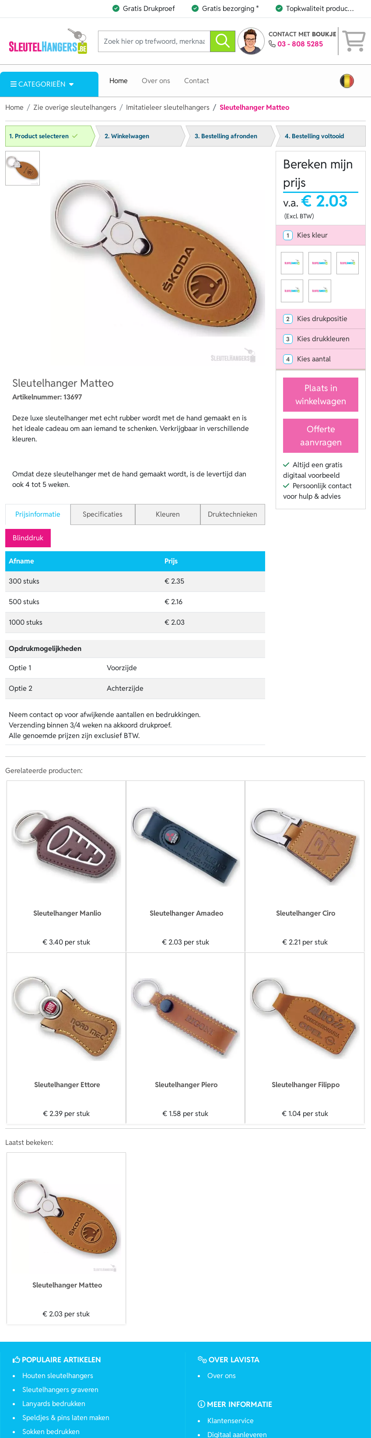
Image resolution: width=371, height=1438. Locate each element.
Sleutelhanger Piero (186, 1084)
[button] (347, 81)
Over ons (156, 80)
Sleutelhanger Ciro (305, 913)
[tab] (320, 235)
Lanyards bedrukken (53, 1403)
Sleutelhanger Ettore (67, 1084)
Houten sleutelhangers (57, 1375)
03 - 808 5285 (300, 44)
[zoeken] (222, 41)
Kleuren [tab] (168, 514)
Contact (196, 80)
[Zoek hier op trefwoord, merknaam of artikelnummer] (154, 41)
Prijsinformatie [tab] (37, 514)
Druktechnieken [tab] (232, 514)
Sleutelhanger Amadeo (186, 913)
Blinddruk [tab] (28, 537)
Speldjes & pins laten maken (65, 1417)
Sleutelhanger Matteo (67, 1285)
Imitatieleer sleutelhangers (168, 107)
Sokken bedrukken (51, 1431)
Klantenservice (230, 1420)
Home (118, 80)
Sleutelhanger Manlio (67, 913)
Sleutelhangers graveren (60, 1389)
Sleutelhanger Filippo (306, 1084)
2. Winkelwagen (127, 136)
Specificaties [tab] (102, 514)
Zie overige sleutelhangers (74, 107)
